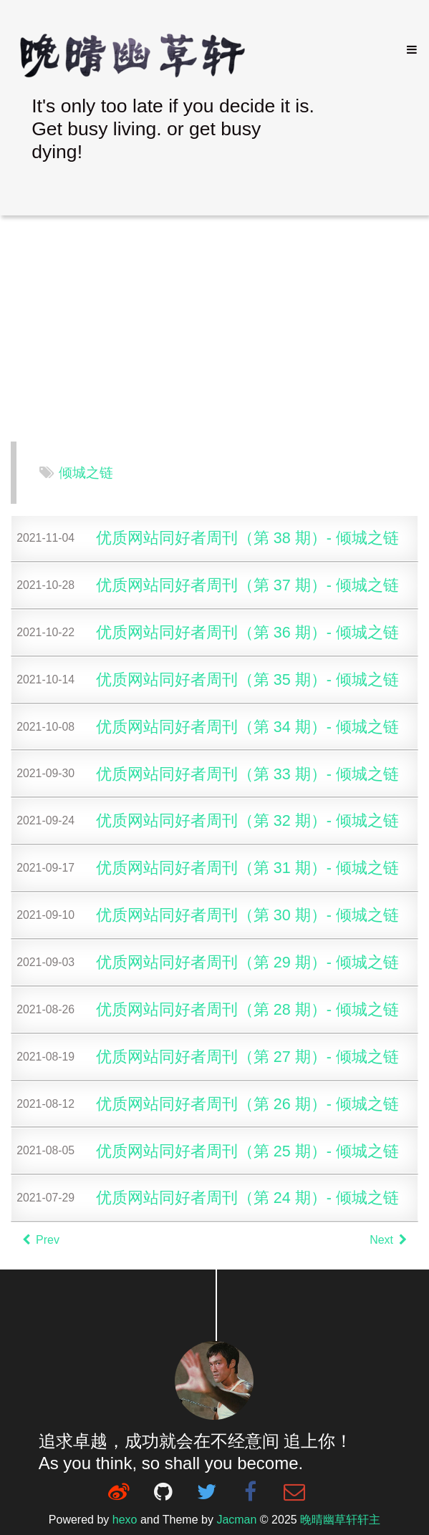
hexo (125, 1520)
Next (388, 1240)
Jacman (236, 1520)
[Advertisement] (214, 330)
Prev (40, 1240)
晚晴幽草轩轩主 (340, 1520)
